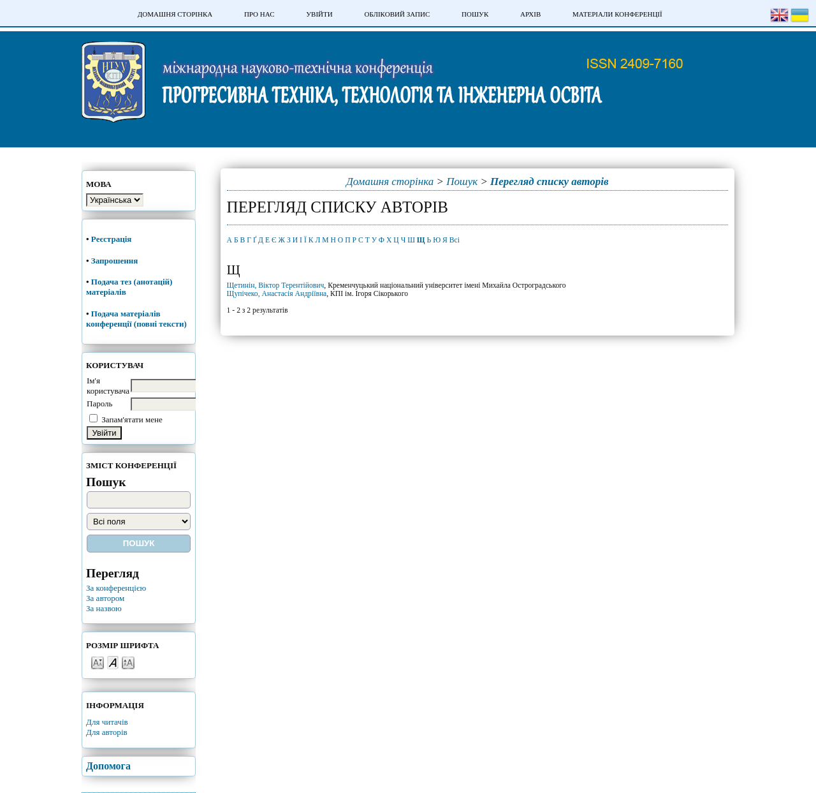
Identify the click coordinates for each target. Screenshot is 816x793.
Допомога (108, 765)
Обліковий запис (397, 14)
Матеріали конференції (617, 14)
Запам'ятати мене (132, 419)
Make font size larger (128, 662)
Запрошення (114, 260)
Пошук (475, 14)
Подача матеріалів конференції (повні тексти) (136, 319)
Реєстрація (112, 239)
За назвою (104, 608)
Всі (454, 240)
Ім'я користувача (108, 386)
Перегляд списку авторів (549, 181)
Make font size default (112, 662)
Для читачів (107, 722)
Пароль (100, 403)
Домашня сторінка (175, 14)
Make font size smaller (97, 662)
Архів (530, 14)
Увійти (319, 14)
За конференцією (116, 588)
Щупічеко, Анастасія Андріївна (277, 294)
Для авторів (106, 732)
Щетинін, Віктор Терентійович (275, 285)
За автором (105, 598)
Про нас (259, 14)
